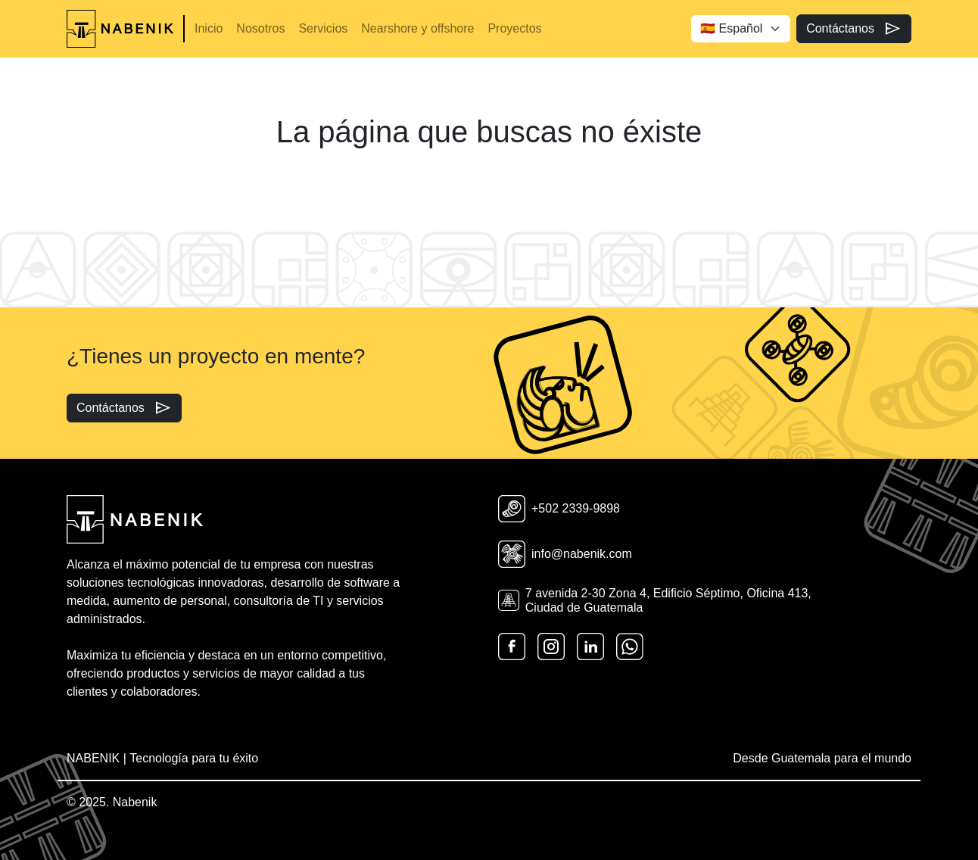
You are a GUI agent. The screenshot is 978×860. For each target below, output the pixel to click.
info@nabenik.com (565, 554)
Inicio (209, 28)
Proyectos (514, 28)
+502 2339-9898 (559, 508)
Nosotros (260, 28)
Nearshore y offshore (417, 28)
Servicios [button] (322, 28)
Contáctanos (854, 28)
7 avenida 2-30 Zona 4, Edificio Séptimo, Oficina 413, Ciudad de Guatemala (654, 600)
